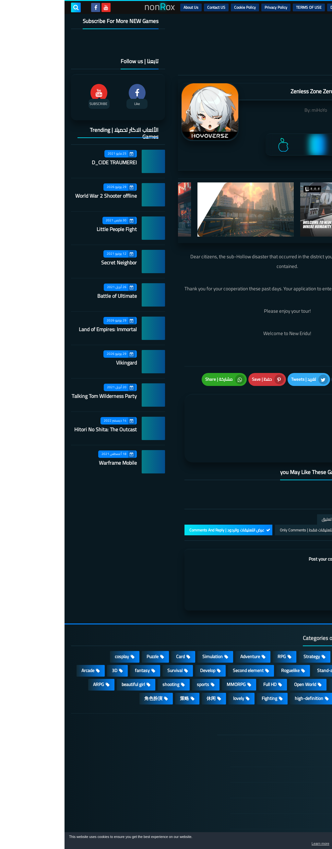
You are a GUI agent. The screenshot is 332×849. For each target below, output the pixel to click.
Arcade (23, 634)
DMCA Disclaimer (280, 7)
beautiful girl (68, 648)
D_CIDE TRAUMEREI (49, 162)
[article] (173, 408)
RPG (217, 620)
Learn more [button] (269, 844)
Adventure (186, 620)
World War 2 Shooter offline (41, 196)
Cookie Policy (180, 7)
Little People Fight (52, 229)
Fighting (205, 662)
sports (138, 648)
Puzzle (88, 620)
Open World (241, 648)
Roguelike (226, 634)
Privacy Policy (211, 7)
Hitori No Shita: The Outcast (41, 429)
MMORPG (171, 648)
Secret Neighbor (54, 262)
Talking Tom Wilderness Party (39, 396)
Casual (279, 620)
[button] (306, 842)
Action (309, 620)
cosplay (57, 620)
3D (50, 634)
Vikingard (62, 362)
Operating (305, 648)
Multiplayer (304, 634)
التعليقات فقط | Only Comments (242, 494)
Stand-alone (264, 634)
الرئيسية (309, 7)
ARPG (34, 648)
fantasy (77, 634)
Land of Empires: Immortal (43, 329)
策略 (119, 662)
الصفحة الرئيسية (289, 708)
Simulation (148, 620)
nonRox (276, 828)
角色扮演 (89, 662)
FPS (280, 662)
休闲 (146, 662)
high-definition (244, 662)
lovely (174, 662)
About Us (126, 7)
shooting (106, 648)
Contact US (152, 7)
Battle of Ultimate (52, 296)
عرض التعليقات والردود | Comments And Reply (162, 494)
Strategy (247, 620)
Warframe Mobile (53, 463)
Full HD (205, 648)
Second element (183, 634)
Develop (143, 634)
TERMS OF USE (244, 7)
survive (308, 662)
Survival (110, 634)
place (274, 648)
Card (116, 620)
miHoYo (255, 110)
